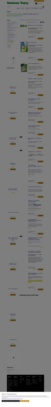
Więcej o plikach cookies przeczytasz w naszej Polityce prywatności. (12, 398)
